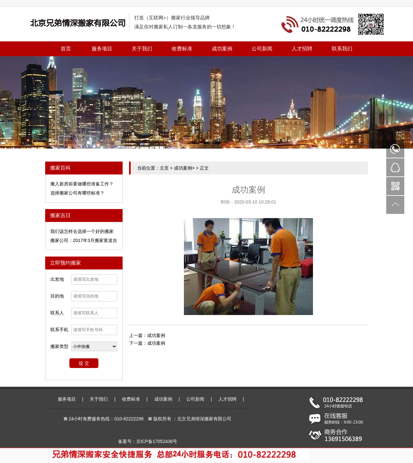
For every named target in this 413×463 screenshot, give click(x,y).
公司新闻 (262, 48)
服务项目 (102, 48)
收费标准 (182, 48)
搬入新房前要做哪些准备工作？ (82, 183)
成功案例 (222, 48)
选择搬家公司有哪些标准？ (77, 192)
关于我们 (142, 48)
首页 (66, 48)
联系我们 (342, 48)
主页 (164, 168)
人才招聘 (302, 48)
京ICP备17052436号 (156, 441)
